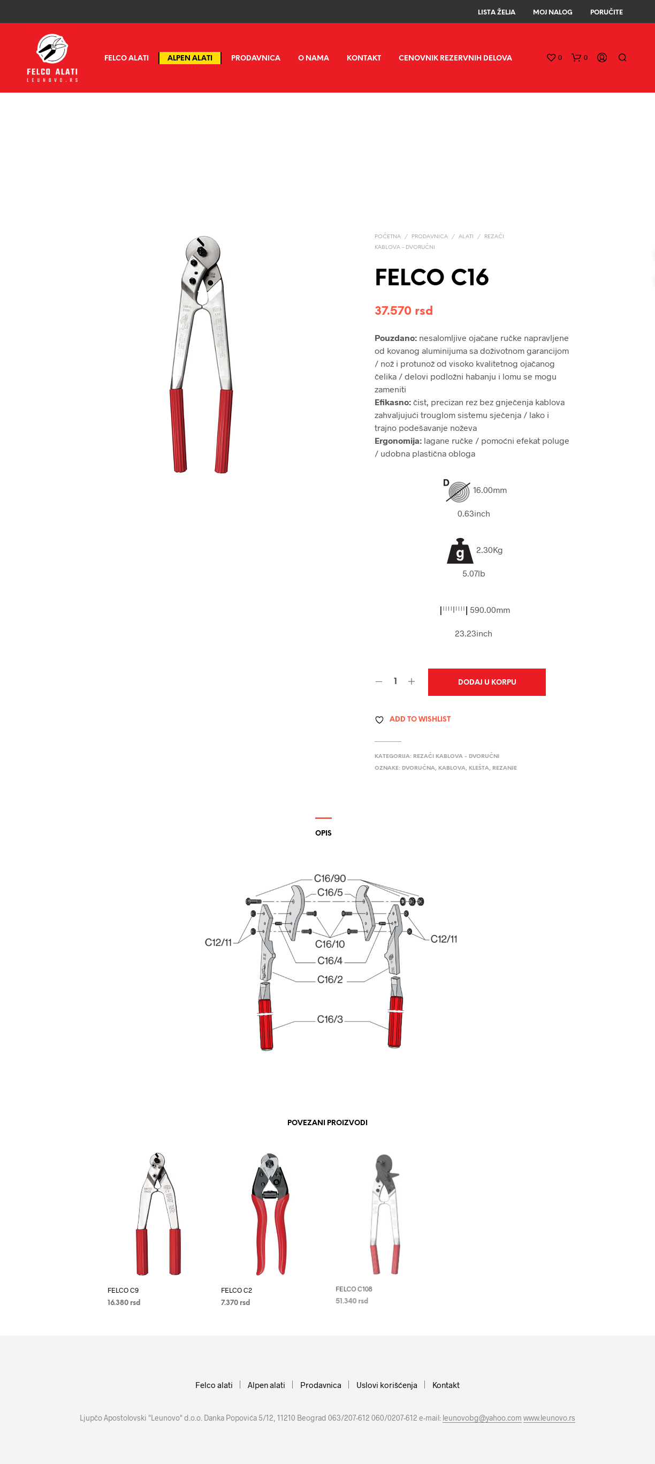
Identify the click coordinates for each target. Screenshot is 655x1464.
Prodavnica (255, 58)
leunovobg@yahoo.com (482, 1418)
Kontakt (364, 58)
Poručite (606, 12)
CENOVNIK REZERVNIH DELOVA (455, 58)
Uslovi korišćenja (386, 1385)
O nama (313, 58)
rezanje (504, 768)
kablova (452, 768)
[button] (554, 57)
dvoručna (418, 768)
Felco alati (126, 58)
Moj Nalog (553, 12)
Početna (388, 237)
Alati (466, 237)
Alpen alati (189, 58)
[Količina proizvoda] (395, 682)
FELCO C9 (123, 1290)
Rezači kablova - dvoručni (456, 757)
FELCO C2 (238, 1287)
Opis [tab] (323, 833)
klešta (479, 768)
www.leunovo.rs (549, 1418)
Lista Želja (496, 12)
